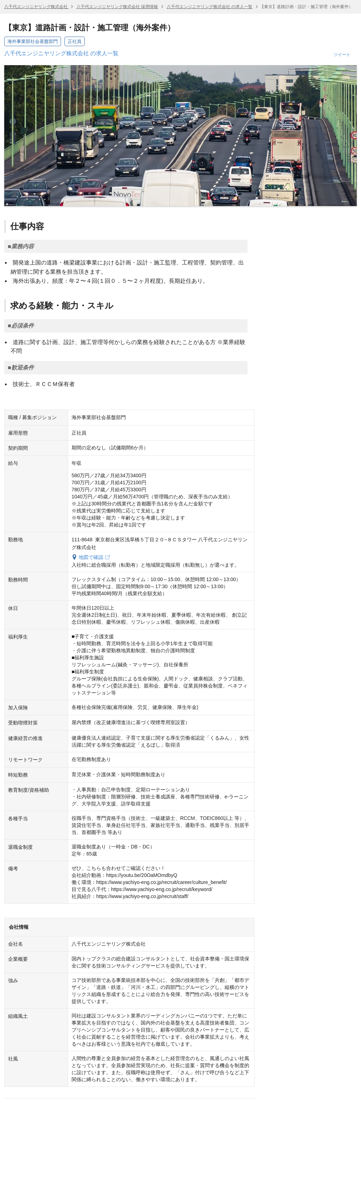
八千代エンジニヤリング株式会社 (36, 6)
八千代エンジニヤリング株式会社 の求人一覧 (209, 6)
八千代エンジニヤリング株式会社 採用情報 (117, 6)
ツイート (342, 54)
